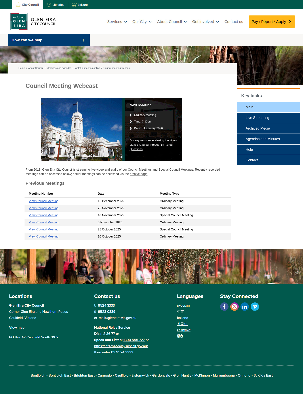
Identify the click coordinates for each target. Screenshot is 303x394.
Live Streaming (257, 118)
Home (22, 68)
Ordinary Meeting (145, 115)
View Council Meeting (44, 201)
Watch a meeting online (87, 68)
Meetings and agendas (59, 68)
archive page (138, 174)
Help (249, 149)
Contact (252, 160)
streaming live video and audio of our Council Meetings (114, 169)
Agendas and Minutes (263, 139)
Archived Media (258, 128)
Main (249, 107)
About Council (36, 68)
